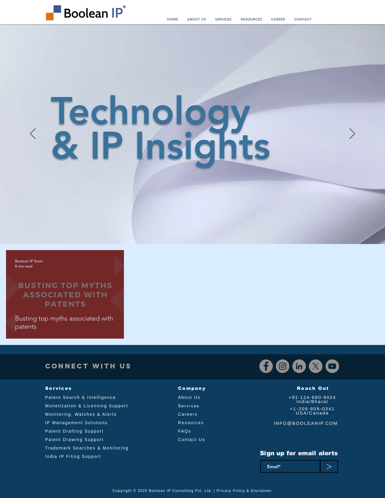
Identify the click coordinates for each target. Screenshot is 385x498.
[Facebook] (266, 366)
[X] (315, 366)
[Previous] (32, 134)
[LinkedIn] (299, 366)
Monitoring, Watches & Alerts (81, 414)
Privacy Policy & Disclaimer (244, 491)
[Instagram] (282, 366)
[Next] (352, 134)
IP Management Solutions (76, 422)
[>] (329, 466)
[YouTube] (332, 366)
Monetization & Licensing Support (86, 405)
